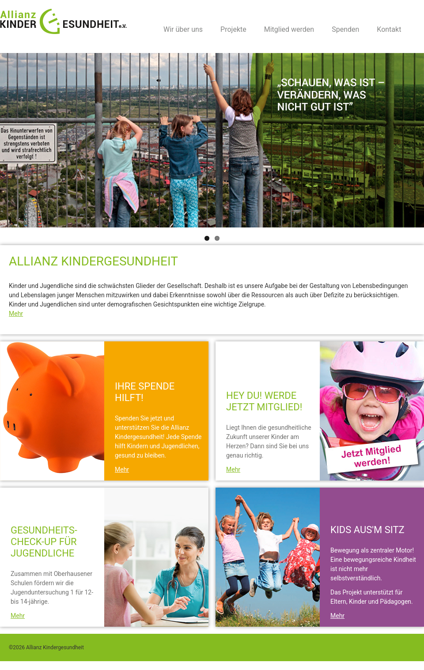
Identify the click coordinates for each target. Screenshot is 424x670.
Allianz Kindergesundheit (65, 21)
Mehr (16, 313)
